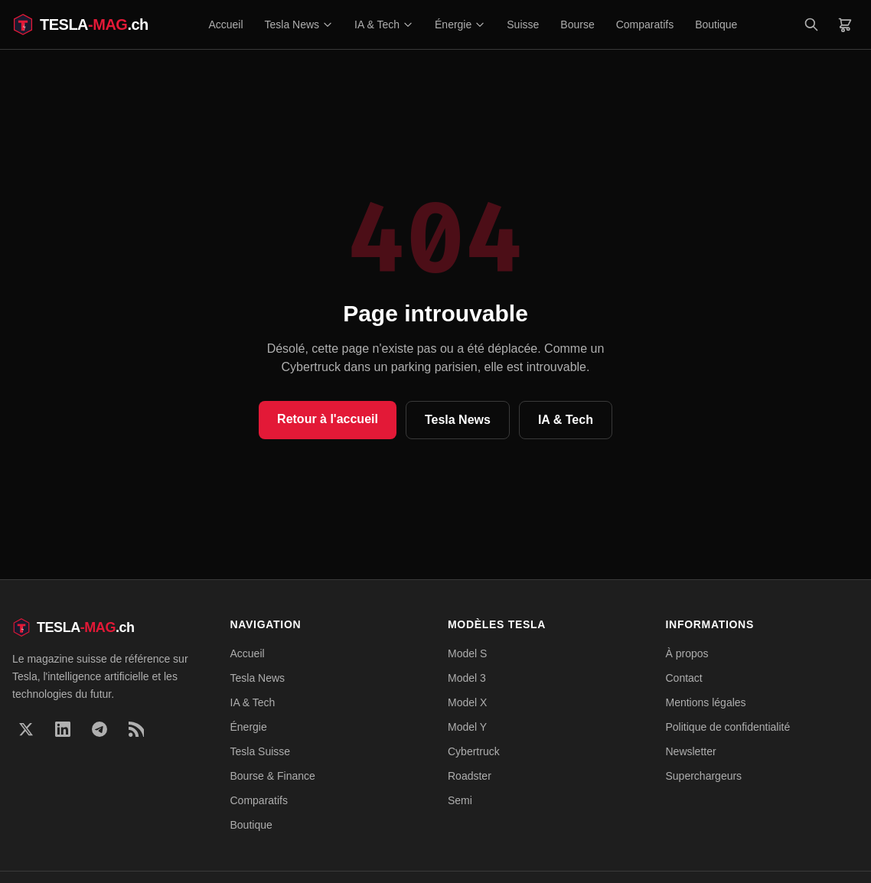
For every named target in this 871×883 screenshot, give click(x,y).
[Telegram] (99, 729)
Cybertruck (474, 751)
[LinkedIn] (63, 729)
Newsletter (691, 751)
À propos (687, 653)
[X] (26, 729)
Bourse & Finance (272, 776)
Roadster (469, 776)
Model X (467, 702)
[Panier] (845, 24)
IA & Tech (383, 24)
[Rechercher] (811, 24)
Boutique (716, 24)
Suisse (523, 24)
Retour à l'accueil (327, 418)
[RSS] (136, 729)
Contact (684, 678)
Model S (467, 653)
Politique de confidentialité (728, 727)
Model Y (467, 727)
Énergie (460, 24)
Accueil (225, 24)
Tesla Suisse (260, 751)
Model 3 (467, 678)
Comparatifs (645, 24)
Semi (460, 800)
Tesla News (299, 24)
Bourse (577, 24)
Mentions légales (706, 702)
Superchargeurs (704, 776)
